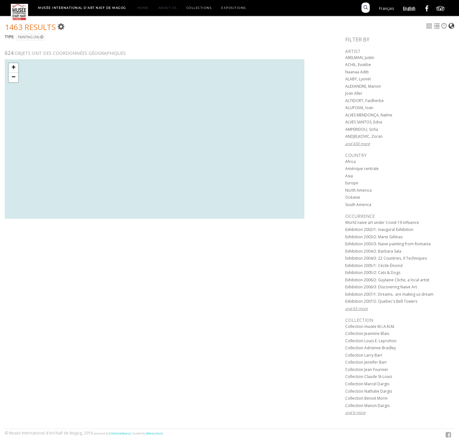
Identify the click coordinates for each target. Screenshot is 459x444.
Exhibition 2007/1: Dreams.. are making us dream (389, 294)
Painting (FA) (30, 37)
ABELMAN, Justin (359, 57)
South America (358, 204)
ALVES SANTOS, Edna (363, 122)
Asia (349, 176)
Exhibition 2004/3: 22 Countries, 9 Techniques (386, 258)
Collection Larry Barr (363, 355)
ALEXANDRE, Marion (363, 86)
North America (358, 190)
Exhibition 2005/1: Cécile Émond (374, 265)
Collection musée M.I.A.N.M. (370, 326)
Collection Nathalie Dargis (368, 391)
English (409, 8)
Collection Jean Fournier (366, 369)
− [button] (13, 77)
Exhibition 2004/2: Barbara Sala (373, 251)
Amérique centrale (362, 168)
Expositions (233, 8)
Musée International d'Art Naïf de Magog (82, 8)
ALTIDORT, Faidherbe (364, 100)
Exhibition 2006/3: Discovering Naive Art (381, 287)
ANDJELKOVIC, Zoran (363, 136)
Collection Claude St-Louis (368, 376)
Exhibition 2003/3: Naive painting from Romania (388, 244)
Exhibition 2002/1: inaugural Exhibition (379, 229)
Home (143, 8)
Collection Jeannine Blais (367, 333)
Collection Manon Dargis (367, 405)
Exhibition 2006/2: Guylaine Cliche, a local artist (387, 280)
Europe (351, 183)
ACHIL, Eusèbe (358, 64)
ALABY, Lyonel (358, 79)
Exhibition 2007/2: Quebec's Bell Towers (381, 301)
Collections (199, 8)
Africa (350, 161)
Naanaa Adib (357, 72)
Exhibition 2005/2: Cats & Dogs (372, 272)
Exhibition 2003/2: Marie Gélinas (374, 237)
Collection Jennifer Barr (366, 362)
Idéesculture (154, 433)
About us (167, 8)
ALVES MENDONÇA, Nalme (368, 115)
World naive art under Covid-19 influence (382, 222)
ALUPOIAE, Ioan (359, 107)
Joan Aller (353, 93)
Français (386, 8)
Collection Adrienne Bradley (370, 348)
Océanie (352, 197)
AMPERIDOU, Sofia (361, 129)
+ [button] (13, 68)
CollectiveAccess (120, 433)
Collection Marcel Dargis (367, 384)
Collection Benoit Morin (366, 398)
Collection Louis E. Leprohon (371, 341)
